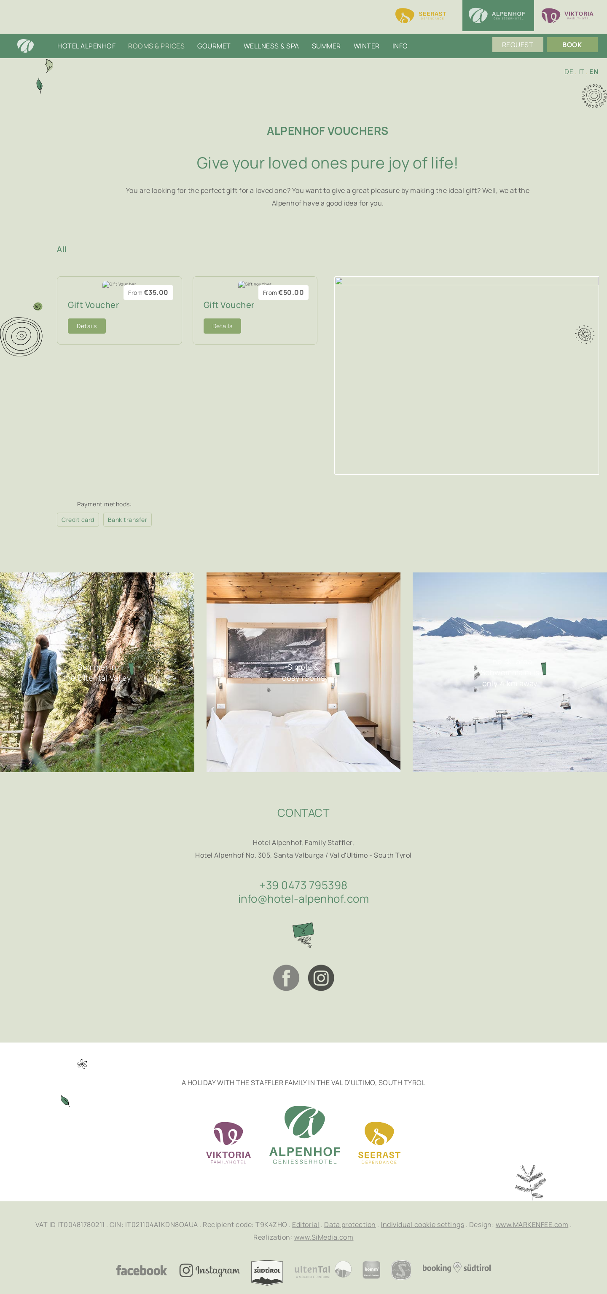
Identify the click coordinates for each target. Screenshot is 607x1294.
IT (581, 71)
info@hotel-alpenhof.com (303, 898)
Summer (326, 29)
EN (593, 71)
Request (520, 29)
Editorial (306, 1224)
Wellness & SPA (271, 29)
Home (34, 29)
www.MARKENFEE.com (532, 1224)
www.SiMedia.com (324, 1237)
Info (400, 29)
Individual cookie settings (422, 1224)
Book (575, 29)
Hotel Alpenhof (86, 29)
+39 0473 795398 (303, 885)
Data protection (350, 1224)
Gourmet (214, 29)
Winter (367, 29)
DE (568, 71)
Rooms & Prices (156, 29)
